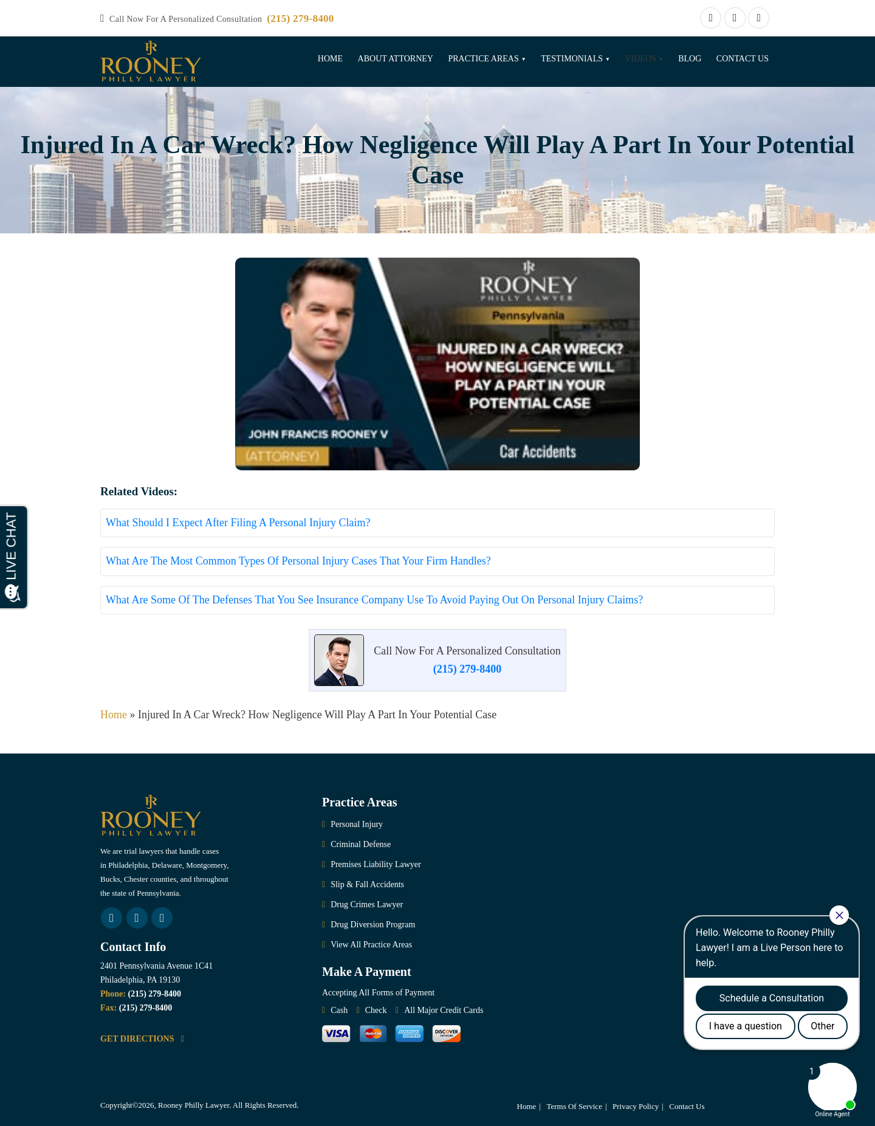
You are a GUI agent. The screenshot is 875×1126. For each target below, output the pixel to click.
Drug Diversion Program (373, 924)
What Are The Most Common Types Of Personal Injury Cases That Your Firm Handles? (298, 561)
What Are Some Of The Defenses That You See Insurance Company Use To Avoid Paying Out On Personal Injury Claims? (374, 600)
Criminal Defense (361, 844)
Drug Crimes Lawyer (367, 904)
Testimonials (572, 58)
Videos (640, 58)
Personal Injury (357, 824)
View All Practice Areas (371, 944)
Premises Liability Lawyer (376, 864)
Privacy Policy (635, 1106)
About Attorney (395, 58)
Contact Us (742, 58)
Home (330, 58)
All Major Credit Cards (443, 1010)
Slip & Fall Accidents (367, 884)
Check (376, 1010)
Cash (339, 1010)
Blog (689, 58)
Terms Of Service (574, 1106)
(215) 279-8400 (300, 18)
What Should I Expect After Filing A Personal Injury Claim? (238, 523)
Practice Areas (483, 58)
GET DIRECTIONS (142, 1038)
